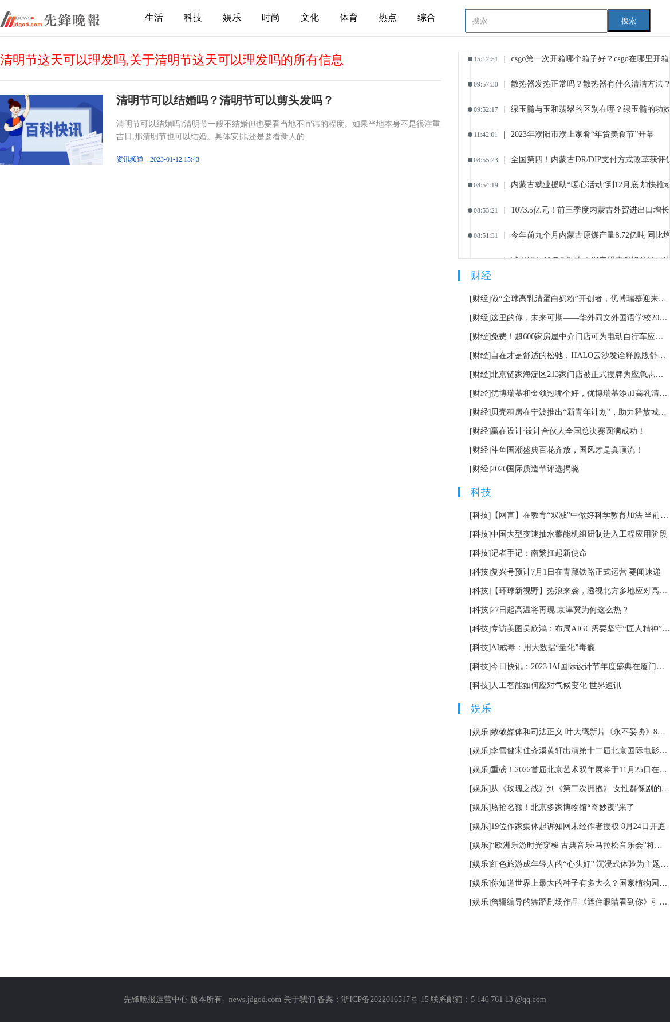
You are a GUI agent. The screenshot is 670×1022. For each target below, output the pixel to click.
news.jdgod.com (254, 999)
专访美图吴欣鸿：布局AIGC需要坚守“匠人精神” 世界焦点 (580, 628)
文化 (310, 17)
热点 (388, 17)
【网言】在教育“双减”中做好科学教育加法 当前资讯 (580, 515)
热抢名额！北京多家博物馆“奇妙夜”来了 (562, 807)
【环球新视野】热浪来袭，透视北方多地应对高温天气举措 (580, 591)
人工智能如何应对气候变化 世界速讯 (556, 685)
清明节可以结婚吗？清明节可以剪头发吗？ (225, 100)
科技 (193, 17)
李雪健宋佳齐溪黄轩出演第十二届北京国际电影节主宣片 (580, 750)
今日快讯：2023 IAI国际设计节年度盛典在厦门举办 (580, 666)
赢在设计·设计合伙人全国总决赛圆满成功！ (568, 431)
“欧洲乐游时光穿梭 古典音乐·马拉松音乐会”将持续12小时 (580, 845)
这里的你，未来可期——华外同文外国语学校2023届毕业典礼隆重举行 (580, 317)
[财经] (480, 298)
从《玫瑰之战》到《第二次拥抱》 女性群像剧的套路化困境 (580, 788)
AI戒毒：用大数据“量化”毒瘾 (542, 647)
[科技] (480, 515)
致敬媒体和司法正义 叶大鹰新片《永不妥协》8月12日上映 (580, 732)
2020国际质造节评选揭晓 (535, 469)
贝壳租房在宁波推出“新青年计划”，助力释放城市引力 (580, 412)
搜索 (628, 21)
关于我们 (299, 999)
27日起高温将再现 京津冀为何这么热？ (560, 610)
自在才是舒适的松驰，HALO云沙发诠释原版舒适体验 (580, 355)
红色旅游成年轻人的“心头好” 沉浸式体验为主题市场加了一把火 (580, 864)
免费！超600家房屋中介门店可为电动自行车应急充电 (580, 336)
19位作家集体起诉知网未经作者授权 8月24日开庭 (578, 826)
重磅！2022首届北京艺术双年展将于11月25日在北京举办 (580, 769)
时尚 (271, 17)
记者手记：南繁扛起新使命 (539, 553)
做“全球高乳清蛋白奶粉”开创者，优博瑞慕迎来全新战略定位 (580, 298)
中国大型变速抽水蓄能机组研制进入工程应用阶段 (579, 534)
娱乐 (232, 17)
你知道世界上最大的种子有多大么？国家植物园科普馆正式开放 (580, 883)
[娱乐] (480, 732)
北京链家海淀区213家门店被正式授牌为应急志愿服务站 (580, 374)
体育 (349, 17)
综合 (426, 17)
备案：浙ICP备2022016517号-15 (372, 999)
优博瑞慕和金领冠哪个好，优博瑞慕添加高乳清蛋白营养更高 (580, 393)
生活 (154, 17)
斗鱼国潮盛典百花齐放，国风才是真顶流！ (567, 450)
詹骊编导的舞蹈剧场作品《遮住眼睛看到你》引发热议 (580, 902)
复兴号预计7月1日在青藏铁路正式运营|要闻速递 (576, 572)
